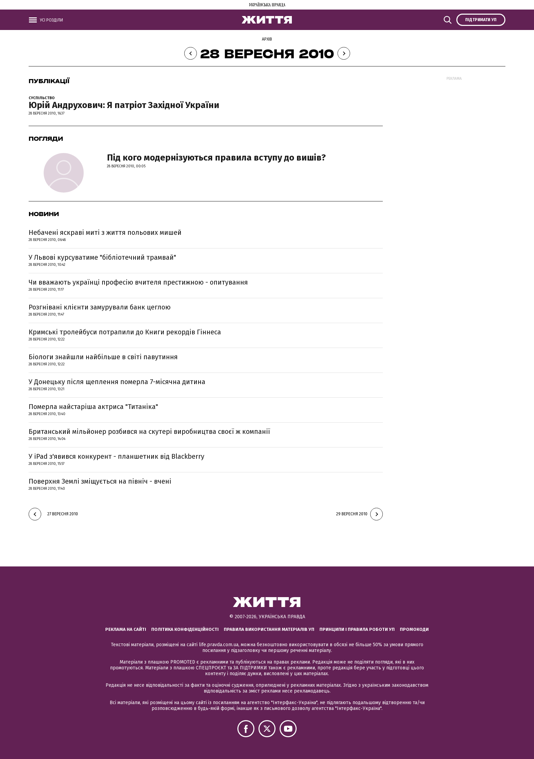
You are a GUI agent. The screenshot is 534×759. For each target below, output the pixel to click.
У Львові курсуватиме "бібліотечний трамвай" (102, 257)
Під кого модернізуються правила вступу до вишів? (216, 157)
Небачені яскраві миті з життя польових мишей (105, 232)
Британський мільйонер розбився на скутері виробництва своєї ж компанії (149, 431)
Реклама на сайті (125, 629)
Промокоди (414, 629)
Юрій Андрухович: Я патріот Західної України (124, 105)
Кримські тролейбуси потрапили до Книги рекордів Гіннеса (125, 332)
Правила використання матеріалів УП (269, 629)
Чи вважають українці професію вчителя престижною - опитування (138, 282)
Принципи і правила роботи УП (357, 629)
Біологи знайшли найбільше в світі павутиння (103, 357)
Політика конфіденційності (185, 629)
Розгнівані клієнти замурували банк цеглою (100, 307)
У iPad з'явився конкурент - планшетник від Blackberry (116, 456)
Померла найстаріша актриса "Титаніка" (93, 407)
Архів (267, 39)
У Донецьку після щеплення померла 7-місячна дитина (117, 382)
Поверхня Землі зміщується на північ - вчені (100, 481)
